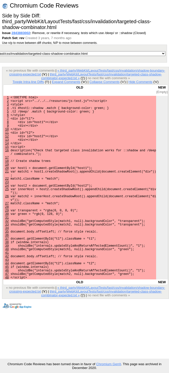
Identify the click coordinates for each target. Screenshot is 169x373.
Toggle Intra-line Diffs (28, 82)
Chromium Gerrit (108, 364)
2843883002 (21, 33)
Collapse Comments (104, 82)
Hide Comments (140, 82)
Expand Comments (66, 82)
